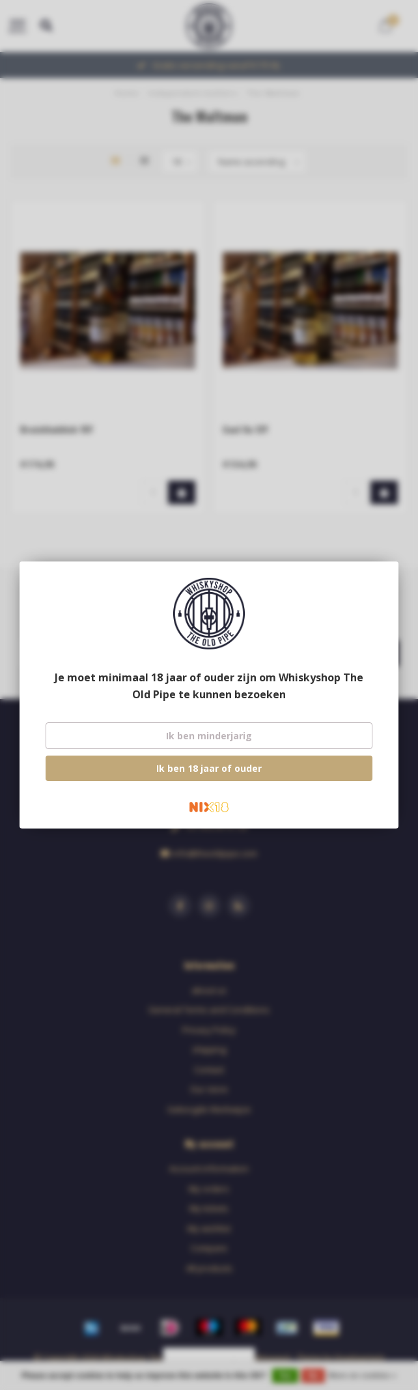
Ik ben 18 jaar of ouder (209, 768)
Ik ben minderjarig (209, 736)
